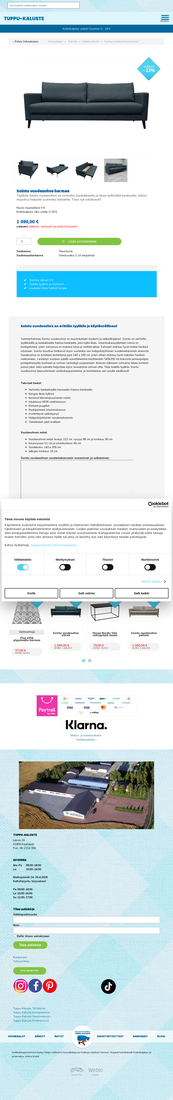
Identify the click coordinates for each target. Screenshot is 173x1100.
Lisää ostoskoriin (79, 241)
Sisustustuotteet (110, 1036)
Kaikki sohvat (90, 41)
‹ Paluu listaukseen (25, 41)
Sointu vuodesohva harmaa (121, 41)
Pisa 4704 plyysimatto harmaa (26, 639)
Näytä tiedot (151, 581)
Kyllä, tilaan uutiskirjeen (33, 936)
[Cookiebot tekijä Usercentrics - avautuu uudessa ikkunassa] (151, 505)
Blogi (161, 1036)
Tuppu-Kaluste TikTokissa (29, 1008)
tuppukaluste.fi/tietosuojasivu (54, 545)
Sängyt (40, 1036)
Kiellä (31, 593)
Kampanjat (140, 1036)
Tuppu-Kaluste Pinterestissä (31, 1020)
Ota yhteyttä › (30, 970)
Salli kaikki (141, 593)
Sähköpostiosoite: (25, 914)
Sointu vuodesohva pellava (144, 634)
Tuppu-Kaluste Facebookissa (31, 1016)
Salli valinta (86, 593)
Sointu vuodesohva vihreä (66, 634)
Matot (59, 1036)
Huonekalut (55, 41)
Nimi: (16, 925)
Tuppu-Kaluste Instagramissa (31, 1012)
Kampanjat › (20, 957)
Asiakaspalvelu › (86, 739)
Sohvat (72, 41)
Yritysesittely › (22, 961)
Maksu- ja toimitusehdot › (86, 735)
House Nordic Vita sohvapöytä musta (105, 634)
